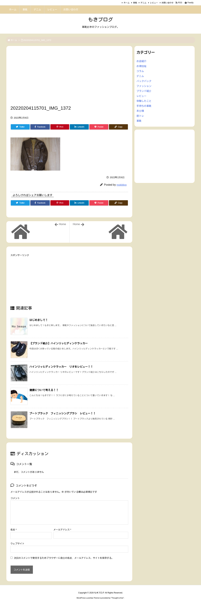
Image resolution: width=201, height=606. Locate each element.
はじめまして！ (38, 320)
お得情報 (141, 66)
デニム (143, 3)
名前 (13, 529)
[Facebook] (40, 127)
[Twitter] (20, 127)
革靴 (135, 3)
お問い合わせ (167, 3)
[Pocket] (98, 127)
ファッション (143, 86)
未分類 (140, 110)
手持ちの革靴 (143, 106)
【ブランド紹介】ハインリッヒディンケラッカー (58, 343)
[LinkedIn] (79, 127)
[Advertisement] (69, 76)
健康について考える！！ (44, 390)
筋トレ (140, 115)
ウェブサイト (17, 543)
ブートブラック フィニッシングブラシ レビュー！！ (62, 413)
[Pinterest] (59, 127)
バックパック (143, 81)
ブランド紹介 (143, 91)
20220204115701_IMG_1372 (37, 40)
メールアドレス (62, 529)
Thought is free (117, 598)
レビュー (154, 3)
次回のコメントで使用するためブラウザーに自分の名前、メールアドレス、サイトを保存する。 (64, 558)
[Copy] (118, 127)
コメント (15, 498)
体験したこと (143, 101)
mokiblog (122, 184)
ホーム (127, 3)
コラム (140, 71)
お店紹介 (141, 61)
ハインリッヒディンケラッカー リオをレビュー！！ (61, 366)
